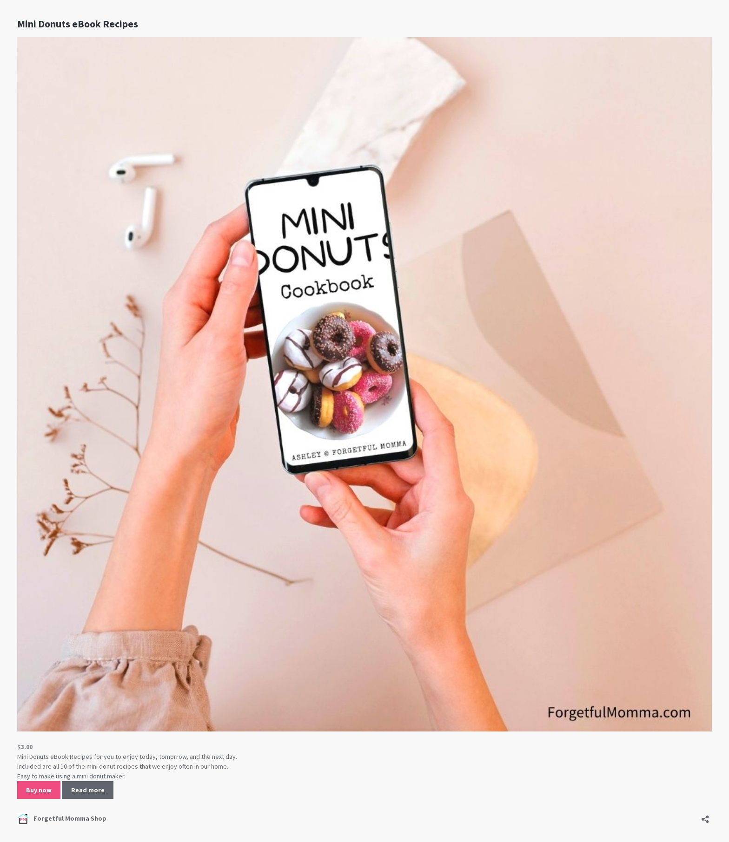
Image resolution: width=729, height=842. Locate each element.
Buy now (39, 790)
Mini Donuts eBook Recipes (77, 23)
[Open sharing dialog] (705, 816)
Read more (88, 790)
